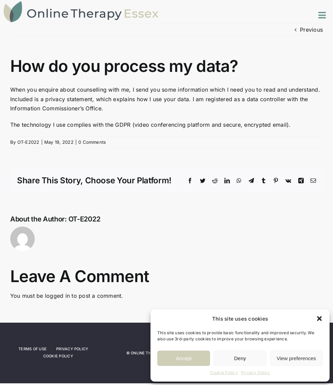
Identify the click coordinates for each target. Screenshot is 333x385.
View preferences (296, 358)
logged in (57, 295)
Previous (311, 29)
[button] (319, 318)
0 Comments (92, 142)
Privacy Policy (255, 372)
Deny (240, 358)
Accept (184, 358)
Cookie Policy (224, 372)
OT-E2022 (28, 142)
